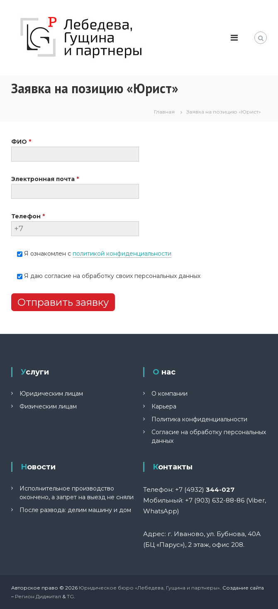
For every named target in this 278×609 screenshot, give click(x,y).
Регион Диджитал (38, 596)
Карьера (163, 406)
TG (70, 596)
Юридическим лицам (51, 393)
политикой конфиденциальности (122, 253)
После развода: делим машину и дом (75, 510)
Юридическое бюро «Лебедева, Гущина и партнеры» (149, 588)
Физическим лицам (48, 406)
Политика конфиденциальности (199, 419)
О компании (169, 393)
